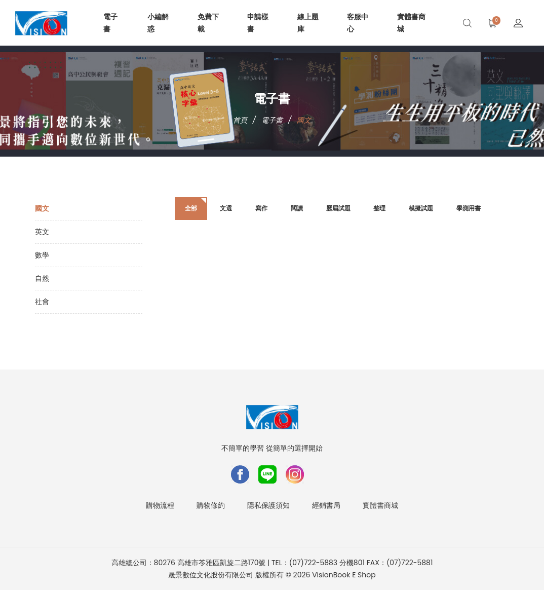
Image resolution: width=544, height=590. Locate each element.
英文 (42, 232)
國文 (42, 208)
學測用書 (468, 208)
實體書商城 (411, 23)
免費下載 (208, 23)
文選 (226, 208)
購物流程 (160, 505)
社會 (42, 302)
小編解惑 (158, 23)
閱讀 (297, 208)
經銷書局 (326, 505)
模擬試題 (421, 208)
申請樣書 (257, 23)
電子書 (110, 23)
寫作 (261, 208)
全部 (191, 208)
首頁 (240, 120)
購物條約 (211, 505)
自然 (42, 278)
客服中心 (357, 23)
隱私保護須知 (268, 505)
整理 (379, 208)
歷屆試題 (338, 208)
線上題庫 (308, 23)
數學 (42, 255)
